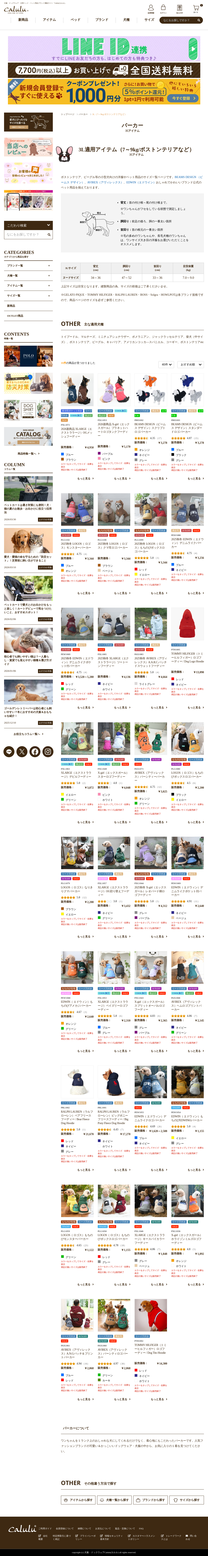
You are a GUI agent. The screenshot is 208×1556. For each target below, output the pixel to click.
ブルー (67, 454)
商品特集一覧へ (28, 453)
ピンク (104, 458)
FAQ (141, 1528)
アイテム (49, 19)
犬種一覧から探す (114, 1500)
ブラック (178, 455)
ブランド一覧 (15, 265)
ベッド (75, 19)
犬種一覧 (12, 275)
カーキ (104, 1380)
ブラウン (68, 459)
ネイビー (142, 455)
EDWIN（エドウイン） (141, 182)
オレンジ (142, 450)
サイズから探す (187, 1500)
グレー (140, 460)
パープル (105, 453)
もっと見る (85, 478)
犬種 (126, 19)
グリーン (68, 689)
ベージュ (105, 570)
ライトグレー (144, 684)
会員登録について (65, 1528)
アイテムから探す (78, 1500)
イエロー (142, 574)
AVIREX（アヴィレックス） (105, 182)
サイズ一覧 (13, 295)
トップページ (67, 114)
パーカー (83, 114)
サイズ (149, 19)
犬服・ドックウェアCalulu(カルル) (101, 1552)
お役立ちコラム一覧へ (28, 734)
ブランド (101, 19)
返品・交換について (125, 1528)
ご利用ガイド (45, 1528)
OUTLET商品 (15, 315)
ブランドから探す (150, 1500)
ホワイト (105, 689)
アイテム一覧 (15, 285)
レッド (140, 569)
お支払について (103, 1528)
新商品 (23, 19)
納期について (84, 1528)
